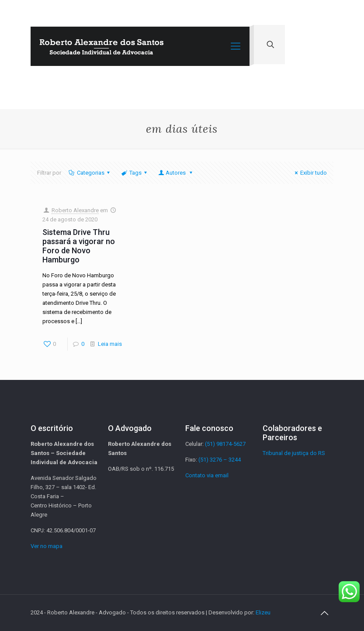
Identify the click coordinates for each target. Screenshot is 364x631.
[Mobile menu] (235, 46)
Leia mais (110, 344)
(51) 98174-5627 (225, 444)
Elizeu (263, 612)
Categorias (90, 172)
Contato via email (207, 475)
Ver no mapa (46, 546)
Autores (175, 172)
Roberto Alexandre (75, 210)
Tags (134, 172)
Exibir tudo (309, 172)
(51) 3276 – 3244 (219, 459)
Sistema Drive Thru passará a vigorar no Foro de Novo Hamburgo (78, 246)
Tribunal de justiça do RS (294, 453)
